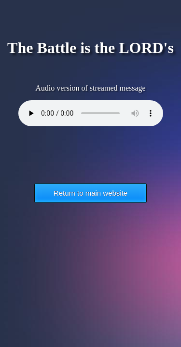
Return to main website (90, 193)
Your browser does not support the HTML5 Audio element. (90, 113)
